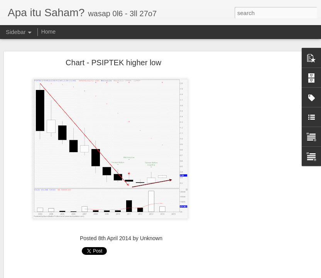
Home (48, 32)
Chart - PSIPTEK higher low (113, 60)
